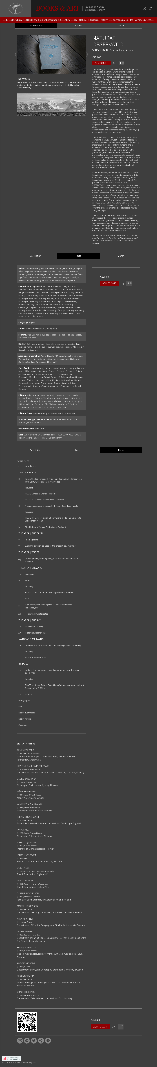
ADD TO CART (102, 69)
